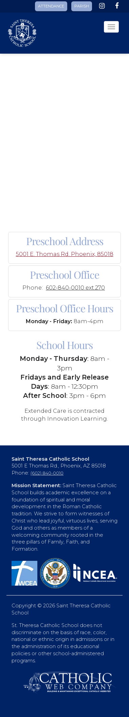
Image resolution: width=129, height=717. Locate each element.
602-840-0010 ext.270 (75, 287)
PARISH (81, 6)
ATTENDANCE (51, 6)
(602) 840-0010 (47, 473)
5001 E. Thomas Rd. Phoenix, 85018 (64, 254)
